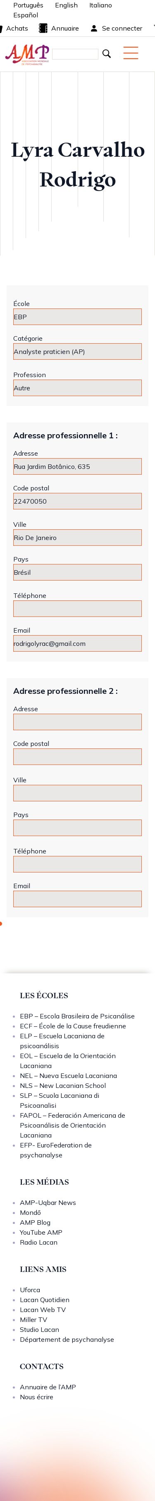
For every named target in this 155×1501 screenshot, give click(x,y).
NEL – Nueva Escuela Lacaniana (68, 1075)
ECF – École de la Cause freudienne (73, 1026)
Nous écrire (36, 1397)
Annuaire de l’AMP (48, 1387)
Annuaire (58, 28)
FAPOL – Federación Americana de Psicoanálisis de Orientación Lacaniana (72, 1125)
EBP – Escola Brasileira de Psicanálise (77, 1016)
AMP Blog (35, 1222)
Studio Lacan (39, 1329)
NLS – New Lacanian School (63, 1085)
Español (25, 15)
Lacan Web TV (43, 1309)
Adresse (25, 453)
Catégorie (28, 338)
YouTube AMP (41, 1232)
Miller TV (33, 1319)
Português (28, 5)
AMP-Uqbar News (48, 1202)
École (21, 303)
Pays (21, 559)
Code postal (31, 488)
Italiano (100, 5)
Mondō (30, 1212)
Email (21, 630)
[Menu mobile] (131, 53)
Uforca (30, 1290)
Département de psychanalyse (67, 1339)
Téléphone (29, 595)
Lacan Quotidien (44, 1299)
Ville (19, 524)
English (66, 5)
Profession (29, 374)
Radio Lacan (38, 1242)
